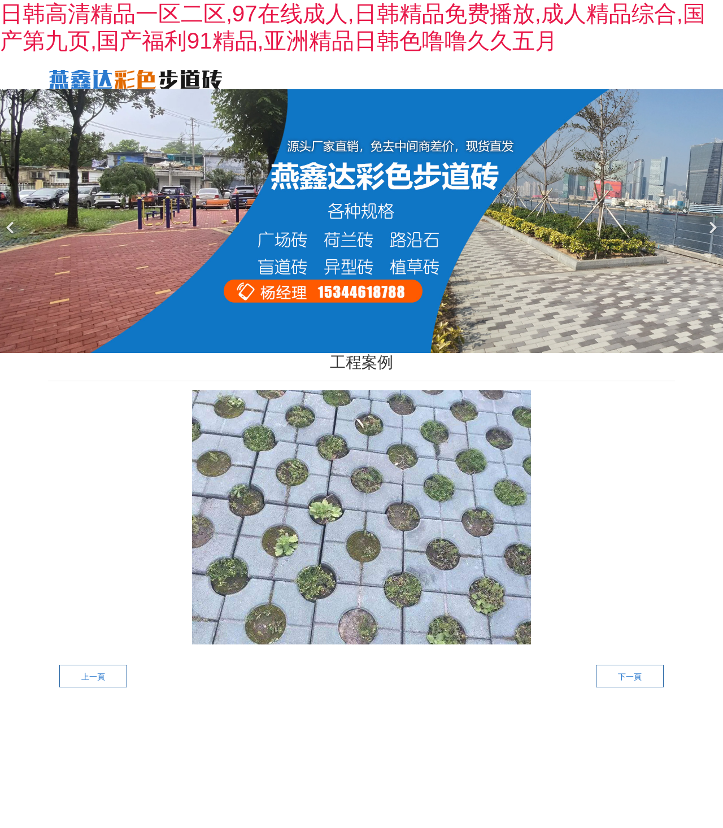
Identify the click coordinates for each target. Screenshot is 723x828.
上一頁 (93, 693)
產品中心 (389, 78)
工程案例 (448, 78)
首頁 (281, 78)
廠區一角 (565, 78)
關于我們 (330, 78)
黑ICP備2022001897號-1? (412, 755)
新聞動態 (507, 78)
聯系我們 (624, 78)
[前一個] (11, 238)
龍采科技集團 (524, 755)
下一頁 (630, 693)
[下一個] (711, 238)
